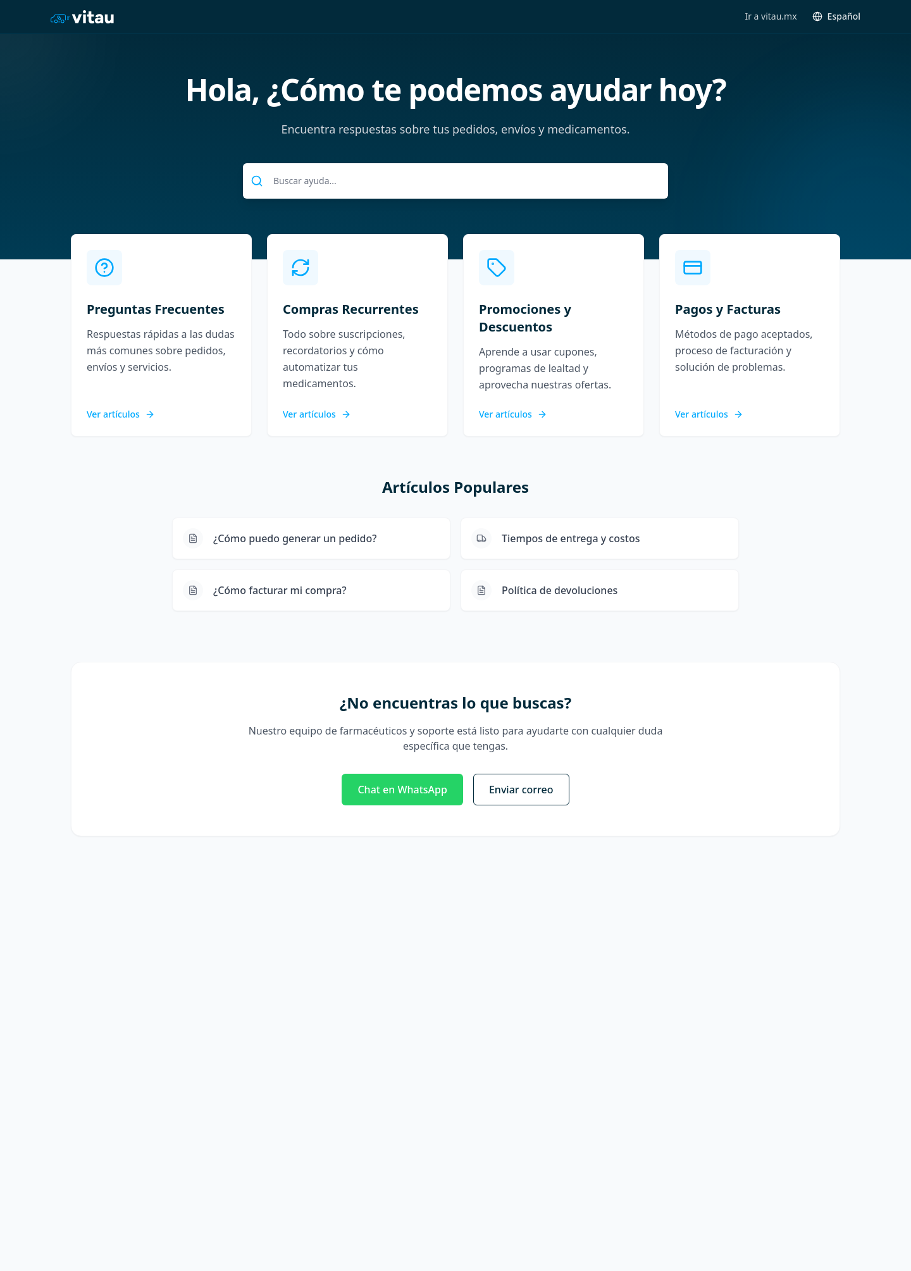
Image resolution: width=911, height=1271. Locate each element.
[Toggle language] (836, 16)
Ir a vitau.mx (770, 16)
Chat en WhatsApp (402, 790)
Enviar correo (521, 790)
